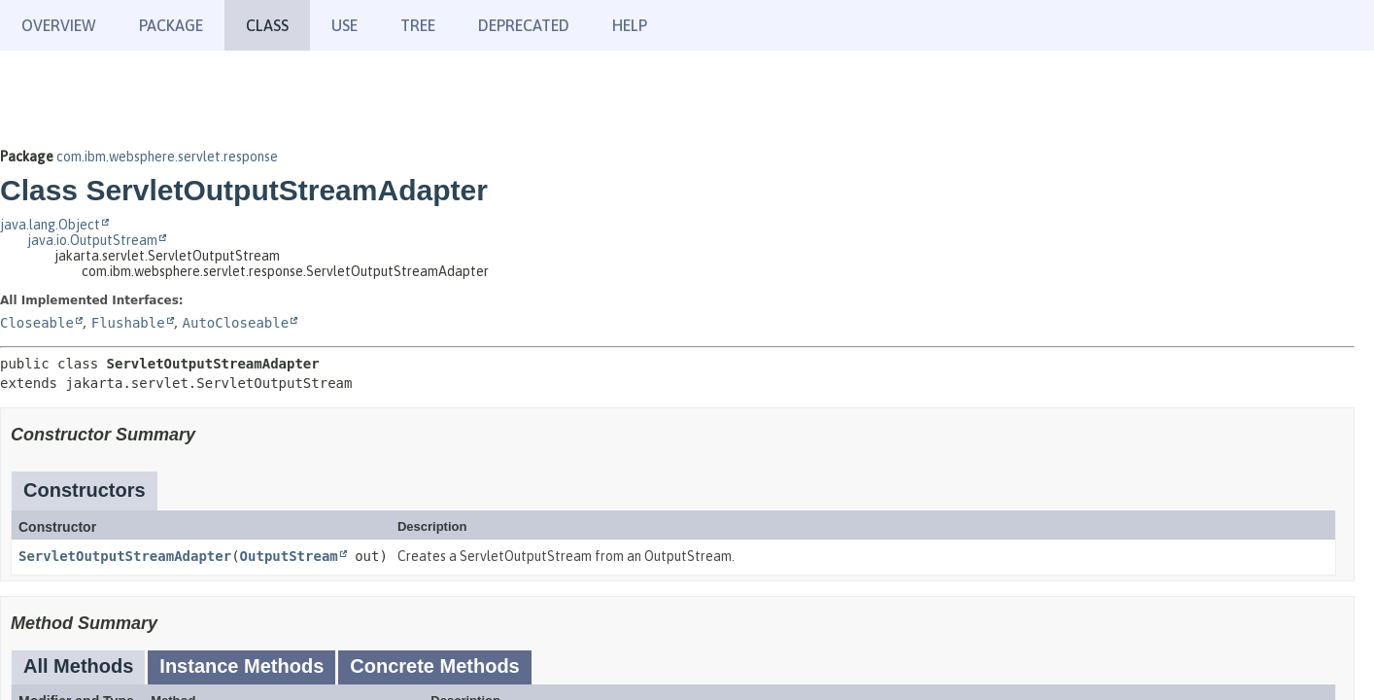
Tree (417, 25)
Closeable (37, 323)
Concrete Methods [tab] (434, 666)
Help (629, 25)
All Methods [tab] (78, 666)
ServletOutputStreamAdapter (124, 556)
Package (171, 25)
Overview (58, 25)
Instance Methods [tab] (241, 666)
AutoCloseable (236, 323)
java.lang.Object (50, 224)
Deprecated (523, 25)
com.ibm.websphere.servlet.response (167, 156)
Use (344, 25)
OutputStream (289, 556)
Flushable (128, 323)
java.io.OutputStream (92, 240)
